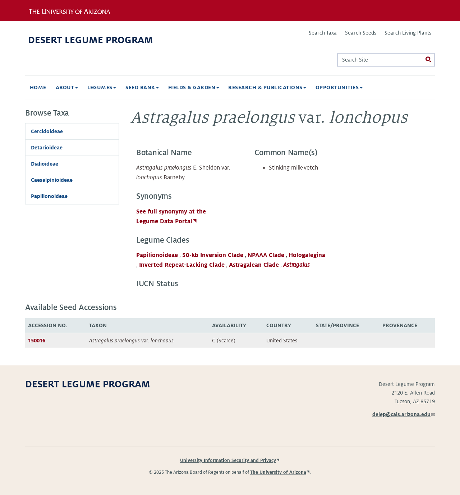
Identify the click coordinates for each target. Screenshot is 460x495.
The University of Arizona (278, 472)
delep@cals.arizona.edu (403, 414)
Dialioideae (44, 164)
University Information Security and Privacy (228, 460)
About (67, 87)
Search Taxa (323, 33)
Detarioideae (47, 147)
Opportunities (339, 87)
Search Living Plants (408, 33)
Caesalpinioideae (52, 180)
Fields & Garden (193, 87)
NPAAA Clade (266, 255)
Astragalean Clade (254, 265)
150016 (36, 340)
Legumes (101, 87)
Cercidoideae (47, 131)
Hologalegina (307, 255)
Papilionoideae (157, 255)
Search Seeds (360, 33)
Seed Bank (142, 87)
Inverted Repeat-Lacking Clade (182, 265)
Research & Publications (267, 87)
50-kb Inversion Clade (212, 255)
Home (38, 87)
